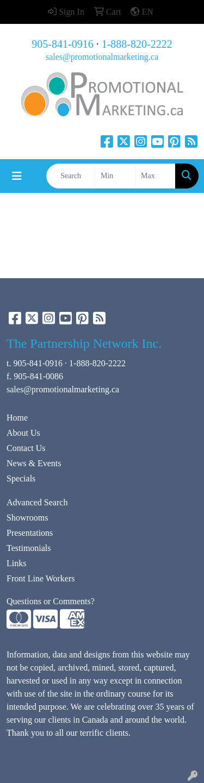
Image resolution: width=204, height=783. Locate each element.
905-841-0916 (62, 44)
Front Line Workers (41, 578)
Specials (21, 478)
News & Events (34, 463)
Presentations (30, 532)
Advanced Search (37, 502)
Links (16, 563)
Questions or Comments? (51, 601)
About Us (23, 432)
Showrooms (27, 517)
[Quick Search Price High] (155, 176)
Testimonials (29, 548)
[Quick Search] (70, 176)
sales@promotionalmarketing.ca (102, 56)
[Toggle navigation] (16, 176)
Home (17, 417)
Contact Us (26, 448)
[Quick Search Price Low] (115, 176)
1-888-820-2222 (137, 44)
